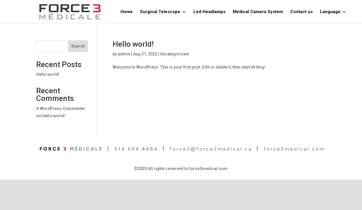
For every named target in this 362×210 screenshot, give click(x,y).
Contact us (301, 12)
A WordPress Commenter (60, 108)
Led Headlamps (209, 12)
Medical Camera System (258, 12)
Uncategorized (174, 54)
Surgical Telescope (160, 12)
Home (126, 12)
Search (78, 46)
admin (124, 54)
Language (330, 12)
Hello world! (133, 44)
